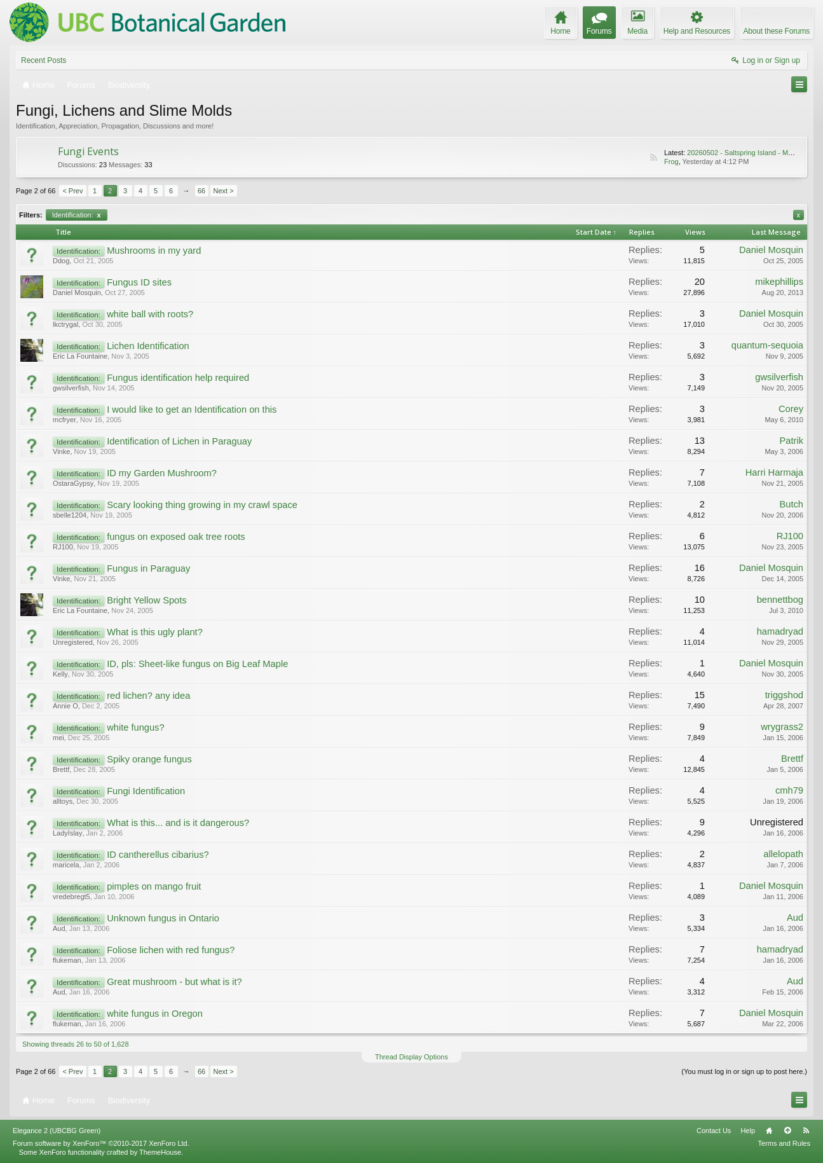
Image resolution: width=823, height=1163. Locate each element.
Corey (791, 409)
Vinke (61, 451)
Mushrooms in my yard (154, 250)
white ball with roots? (150, 314)
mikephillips (779, 282)
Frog (671, 161)
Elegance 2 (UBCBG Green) (56, 1130)
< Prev (72, 191)
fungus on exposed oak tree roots (176, 537)
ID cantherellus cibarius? (157, 855)
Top (787, 1130)
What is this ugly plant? (155, 632)
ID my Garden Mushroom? (162, 473)
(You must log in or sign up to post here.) (744, 1071)
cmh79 (789, 790)
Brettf (61, 769)
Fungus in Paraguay (148, 568)
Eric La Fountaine (80, 356)
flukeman (67, 960)
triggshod (784, 695)
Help (747, 1130)
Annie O (65, 706)
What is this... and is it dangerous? (178, 823)
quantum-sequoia (767, 345)
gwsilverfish (71, 388)
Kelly (60, 674)
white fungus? (135, 727)
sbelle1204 (69, 515)
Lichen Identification (148, 346)
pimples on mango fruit (154, 886)
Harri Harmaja (774, 472)
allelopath (783, 854)
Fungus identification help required (178, 378)
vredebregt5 (71, 896)
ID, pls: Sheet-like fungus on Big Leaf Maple (197, 664)
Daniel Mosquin (771, 250)
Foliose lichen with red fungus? (171, 950)
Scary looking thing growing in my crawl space (202, 505)
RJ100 (63, 547)
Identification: (76, 215)
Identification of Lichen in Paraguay (179, 441)
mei (58, 737)
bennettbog (780, 600)
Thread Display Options (411, 1057)
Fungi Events (88, 151)
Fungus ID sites (139, 282)
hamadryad (780, 631)
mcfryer (64, 419)
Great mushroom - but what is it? (174, 982)
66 (201, 191)
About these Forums (777, 31)
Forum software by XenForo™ (101, 1143)
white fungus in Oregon (155, 1013)
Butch (791, 504)
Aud (59, 928)
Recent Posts (43, 60)
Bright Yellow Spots (146, 600)
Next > (224, 191)
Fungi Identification (146, 791)
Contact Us (714, 1130)
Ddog (61, 261)
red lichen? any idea (148, 696)
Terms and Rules (784, 1143)
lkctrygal (65, 324)
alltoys (62, 801)
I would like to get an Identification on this (191, 409)
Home (769, 1130)
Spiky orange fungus (149, 759)
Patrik (791, 441)
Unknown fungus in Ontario (163, 918)
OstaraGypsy (73, 483)
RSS (653, 158)
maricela (66, 865)
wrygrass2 (782, 727)
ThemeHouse (160, 1152)
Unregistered (73, 642)
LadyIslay (67, 833)
